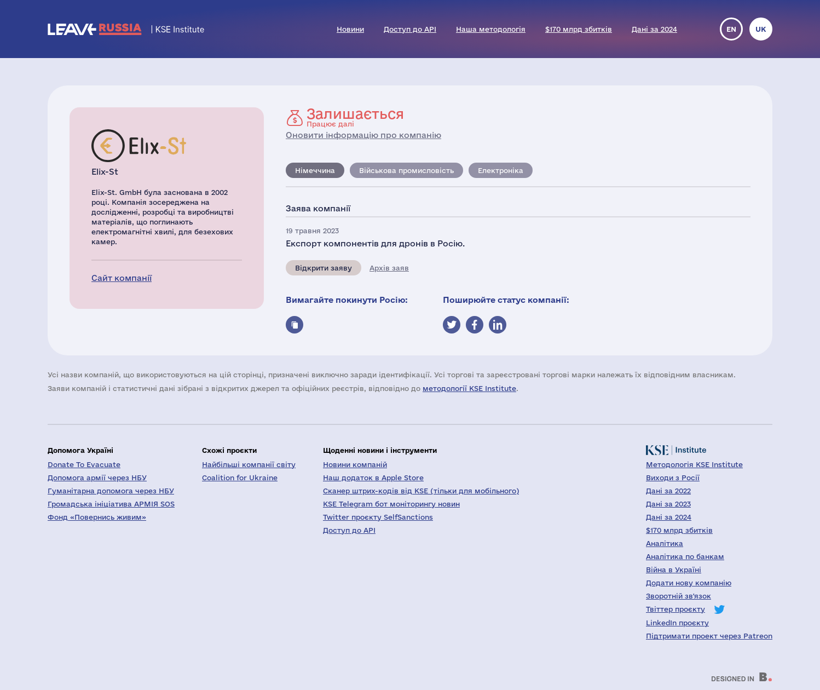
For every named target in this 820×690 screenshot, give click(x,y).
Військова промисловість (406, 170)
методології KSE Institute (469, 388)
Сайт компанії (121, 278)
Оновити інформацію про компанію (363, 135)
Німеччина (315, 170)
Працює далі (355, 117)
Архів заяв (389, 268)
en (731, 29)
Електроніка (500, 170)
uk (760, 29)
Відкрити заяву (323, 268)
